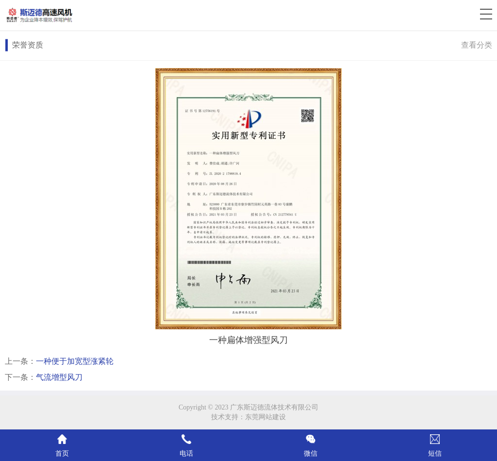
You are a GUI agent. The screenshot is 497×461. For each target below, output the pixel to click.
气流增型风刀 (59, 377)
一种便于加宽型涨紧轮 (75, 361)
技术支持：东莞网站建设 (248, 417)
